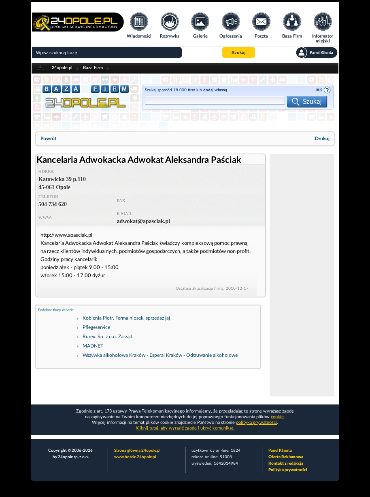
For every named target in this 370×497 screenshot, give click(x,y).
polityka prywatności (256, 422)
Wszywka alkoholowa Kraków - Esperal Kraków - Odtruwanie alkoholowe (160, 355)
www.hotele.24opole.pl (135, 457)
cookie (277, 417)
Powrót (48, 138)
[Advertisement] (302, 275)
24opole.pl (62, 67)
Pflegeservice (96, 327)
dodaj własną (215, 90)
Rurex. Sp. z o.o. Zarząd (107, 336)
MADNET (93, 345)
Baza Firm (93, 67)
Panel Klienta (280, 451)
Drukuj (322, 138)
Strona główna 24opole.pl (137, 451)
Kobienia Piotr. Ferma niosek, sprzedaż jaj (126, 318)
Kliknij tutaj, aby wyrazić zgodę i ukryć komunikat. (185, 428)
